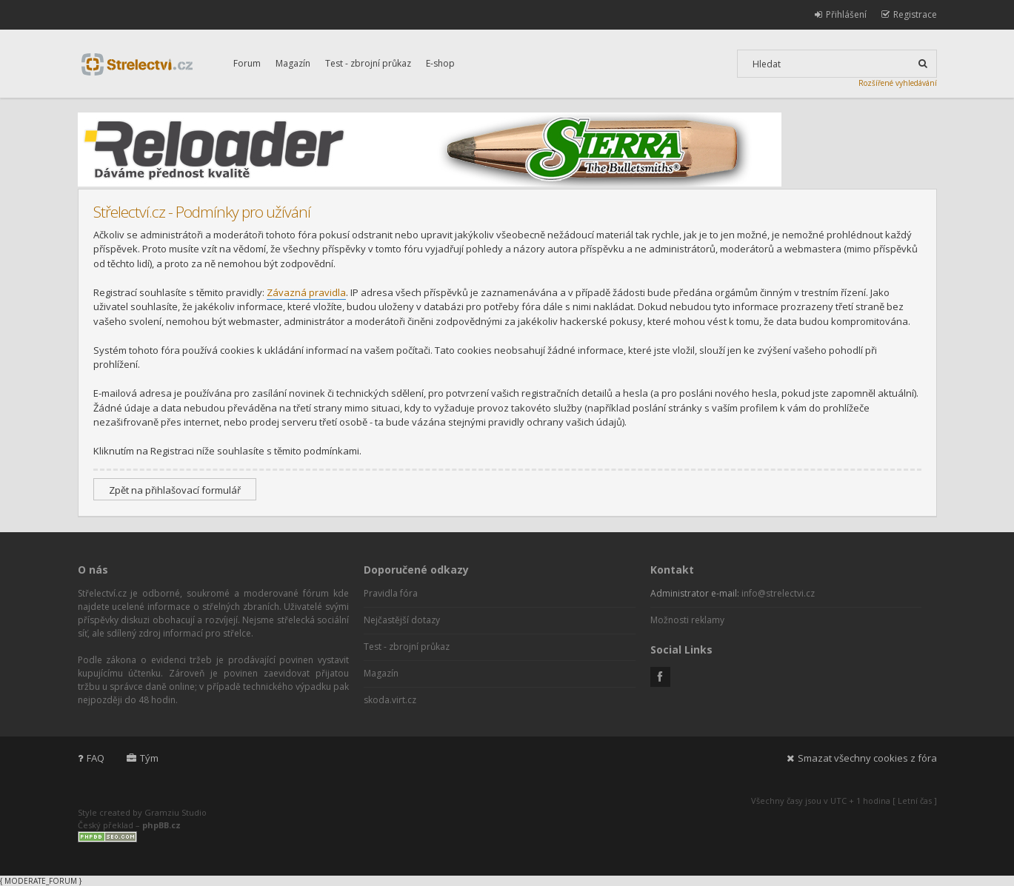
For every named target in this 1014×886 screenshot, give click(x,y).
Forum (247, 63)
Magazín (293, 63)
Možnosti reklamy (687, 620)
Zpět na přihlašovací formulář (175, 490)
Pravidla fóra (391, 593)
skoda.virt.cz (390, 700)
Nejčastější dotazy (402, 620)
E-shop (440, 63)
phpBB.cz (161, 824)
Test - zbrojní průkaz (368, 63)
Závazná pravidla (306, 292)
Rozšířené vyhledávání (897, 83)
